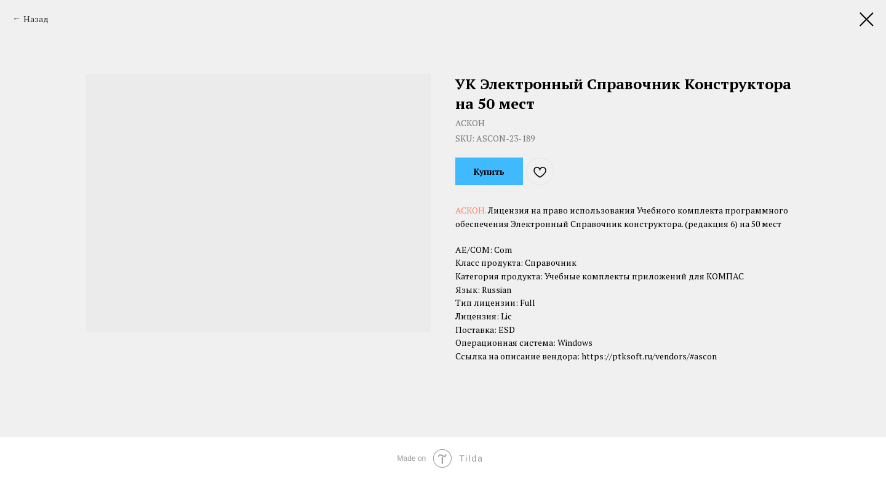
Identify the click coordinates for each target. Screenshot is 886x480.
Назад (36, 19)
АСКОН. (471, 210)
